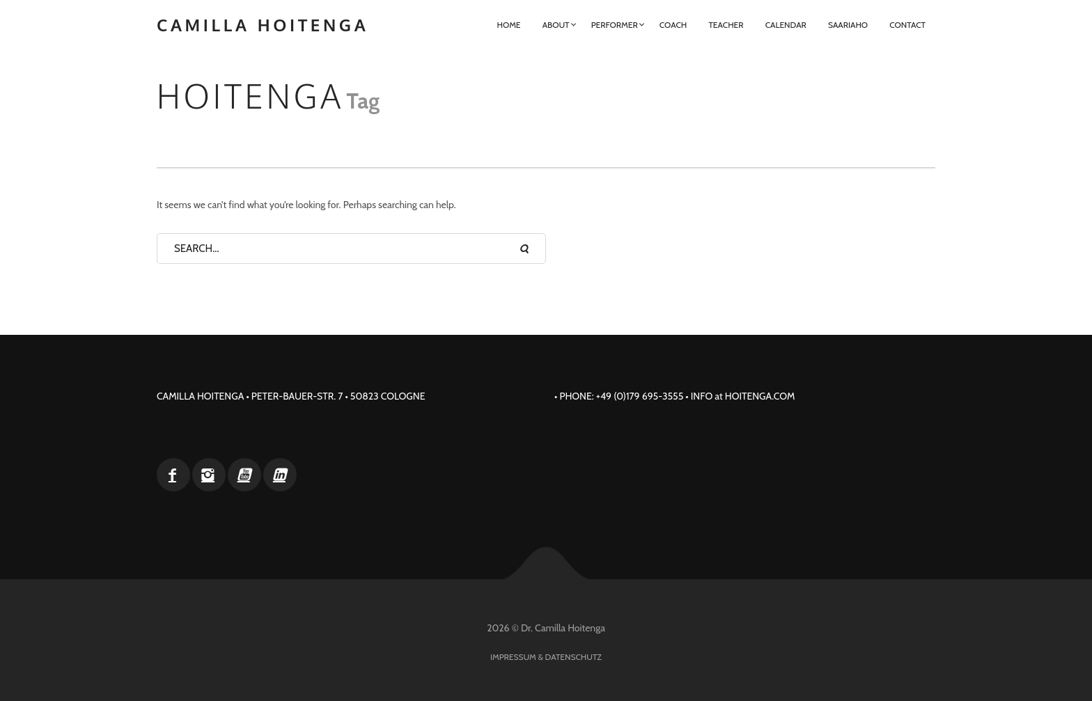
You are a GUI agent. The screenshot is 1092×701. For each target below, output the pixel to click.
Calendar (785, 24)
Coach (673, 24)
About (556, 24)
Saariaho (848, 24)
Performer (614, 24)
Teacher (725, 24)
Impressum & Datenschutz (546, 657)
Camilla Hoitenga (262, 25)
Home (508, 24)
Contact (907, 24)
